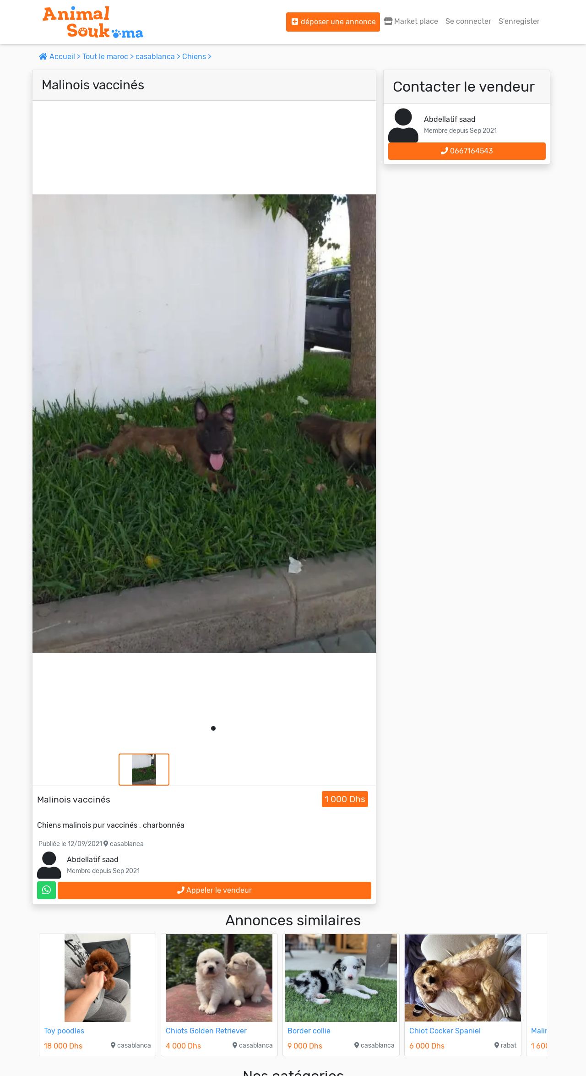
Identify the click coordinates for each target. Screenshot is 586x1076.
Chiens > (197, 56)
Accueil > (60, 56)
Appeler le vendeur (214, 890)
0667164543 (467, 151)
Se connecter (468, 21)
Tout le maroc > (109, 56)
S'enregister (519, 21)
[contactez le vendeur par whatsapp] (46, 890)
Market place (411, 21)
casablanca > (159, 56)
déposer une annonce (333, 21)
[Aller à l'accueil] (93, 22)
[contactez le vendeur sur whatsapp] (46, 890)
